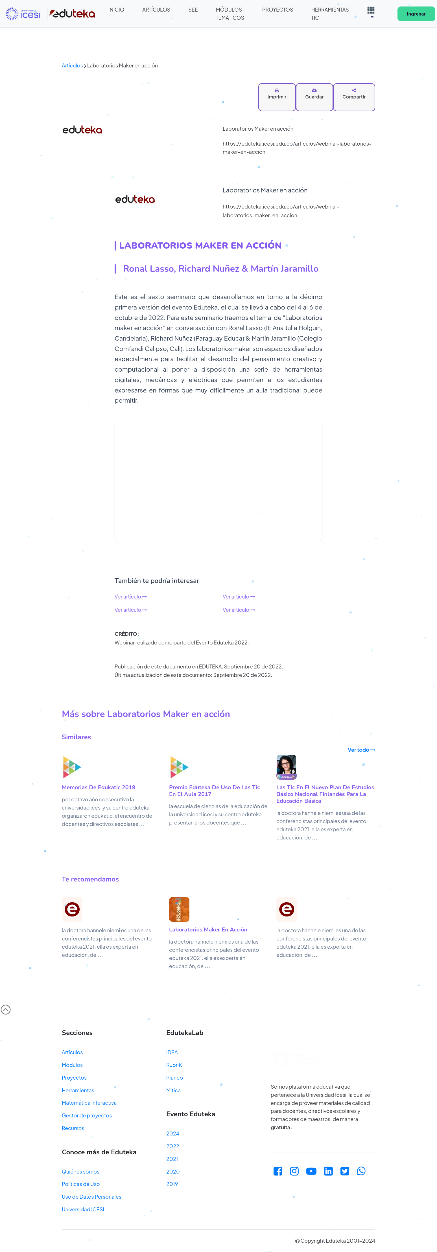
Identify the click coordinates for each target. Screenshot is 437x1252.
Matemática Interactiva (89, 1103)
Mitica (173, 1090)
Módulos (72, 1065)
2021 (172, 1159)
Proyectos (74, 1078)
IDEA (172, 1052)
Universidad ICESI (83, 1209)
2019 (172, 1184)
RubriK (174, 1065)
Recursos (73, 1128)
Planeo (174, 1078)
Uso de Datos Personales (91, 1197)
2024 (172, 1134)
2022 (172, 1146)
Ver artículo (131, 597)
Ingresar (417, 14)
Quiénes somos (80, 1171)
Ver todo (361, 750)
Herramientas (78, 1090)
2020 (173, 1171)
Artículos (72, 65)
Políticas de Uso (81, 1184)
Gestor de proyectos (87, 1116)
